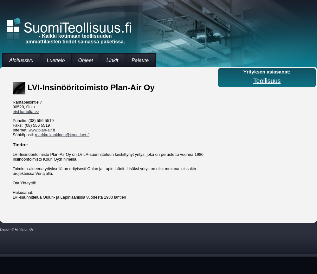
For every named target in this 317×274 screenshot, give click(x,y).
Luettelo (56, 60)
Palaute (140, 60)
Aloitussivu (21, 60)
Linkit (112, 60)
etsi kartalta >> (26, 111)
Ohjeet (85, 60)
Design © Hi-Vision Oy (17, 229)
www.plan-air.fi (42, 130)
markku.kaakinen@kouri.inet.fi (62, 134)
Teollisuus (267, 80)
